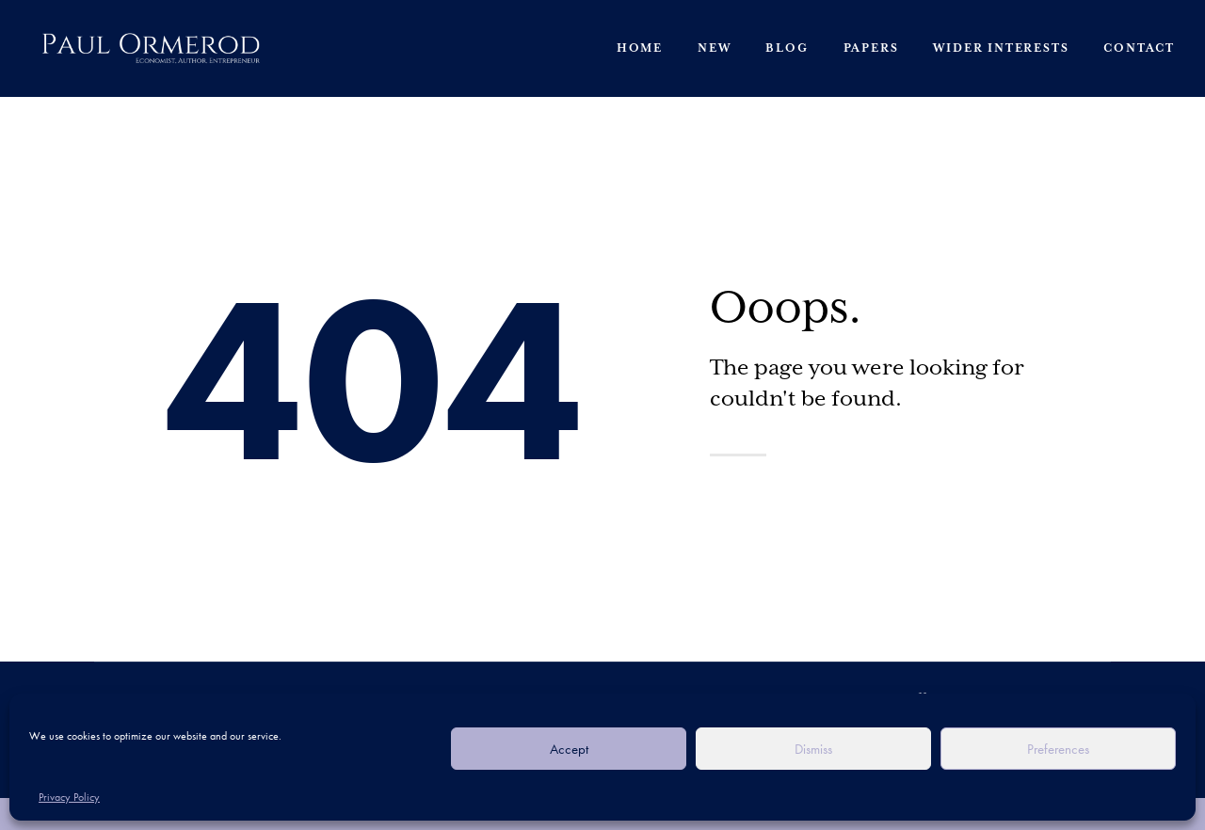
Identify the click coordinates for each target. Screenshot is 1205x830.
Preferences (1058, 749)
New (714, 48)
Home (640, 48)
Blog (786, 48)
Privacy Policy (69, 797)
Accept (569, 749)
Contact (1139, 48)
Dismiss (813, 749)
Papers (871, 48)
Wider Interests (1000, 48)
